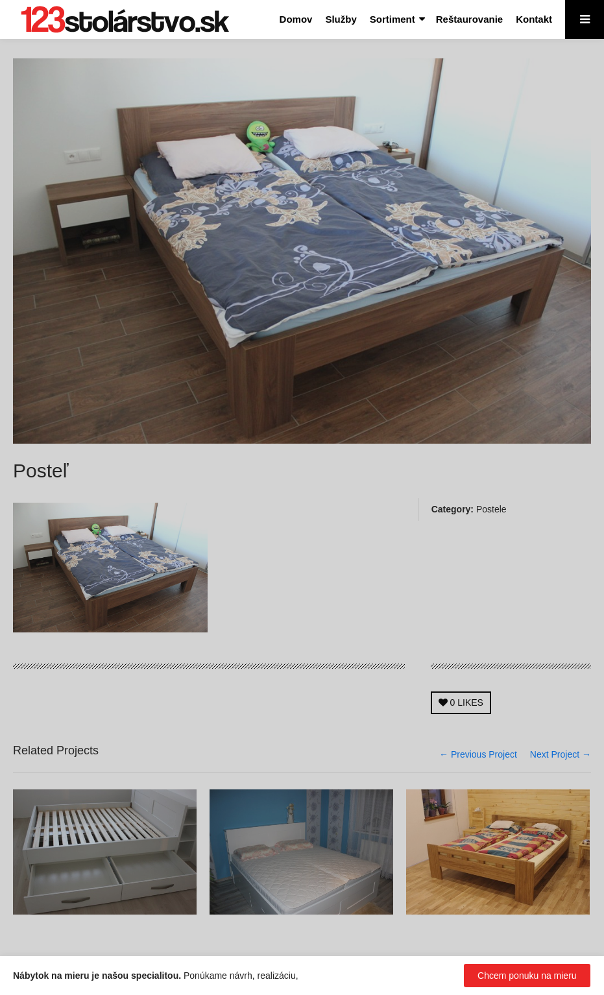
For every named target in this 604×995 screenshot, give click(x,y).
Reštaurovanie (469, 19)
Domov (296, 19)
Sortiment (392, 19)
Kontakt (534, 19)
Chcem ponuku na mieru (527, 975)
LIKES (461, 702)
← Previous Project (478, 754)
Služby (340, 19)
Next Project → (560, 754)
